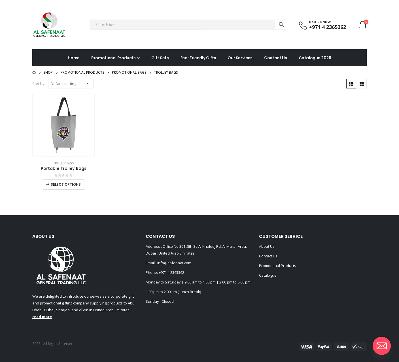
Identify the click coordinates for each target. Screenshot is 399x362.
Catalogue (268, 275)
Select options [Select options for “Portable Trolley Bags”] (66, 184)
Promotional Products (113, 58)
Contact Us (275, 58)
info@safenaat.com (173, 262)
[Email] (382, 346)
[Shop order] (71, 83)
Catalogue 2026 (315, 58)
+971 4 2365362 (171, 272)
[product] (63, 125)
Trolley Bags (64, 163)
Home (74, 58)
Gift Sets (160, 58)
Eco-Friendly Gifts (198, 58)
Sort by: (38, 83)
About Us (267, 246)
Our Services (240, 58)
